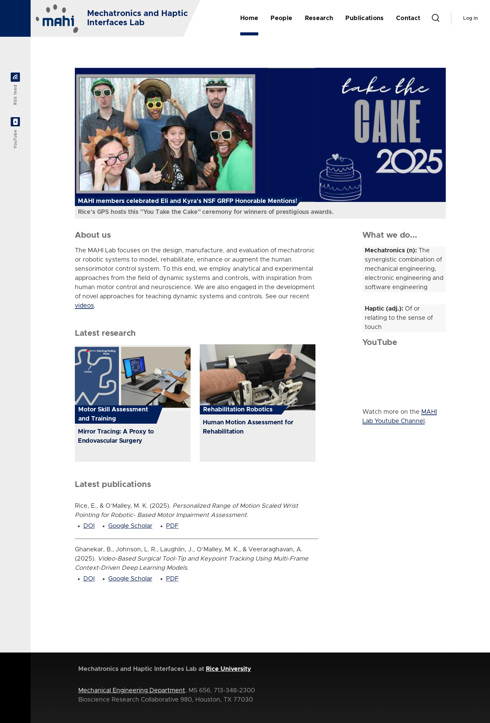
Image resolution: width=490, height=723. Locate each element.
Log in (470, 18)
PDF (172, 526)
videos (84, 306)
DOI (89, 526)
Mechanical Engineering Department (131, 691)
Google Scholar (130, 526)
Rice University (228, 669)
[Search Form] (435, 18)
